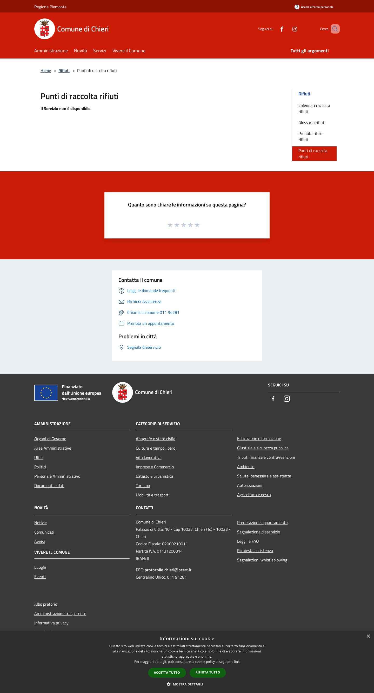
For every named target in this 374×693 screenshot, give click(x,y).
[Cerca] (333, 29)
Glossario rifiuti (311, 122)
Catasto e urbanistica (154, 476)
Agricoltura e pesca (254, 494)
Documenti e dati (49, 485)
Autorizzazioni (249, 485)
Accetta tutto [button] (167, 672)
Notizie (40, 523)
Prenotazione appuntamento (262, 522)
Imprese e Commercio (155, 467)
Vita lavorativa (149, 457)
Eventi (40, 576)
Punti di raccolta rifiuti (312, 153)
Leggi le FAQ (248, 541)
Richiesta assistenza (255, 550)
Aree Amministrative (52, 448)
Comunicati (44, 532)
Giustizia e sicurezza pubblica (263, 448)
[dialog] (187, 662)
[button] (187, 684)
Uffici (38, 457)
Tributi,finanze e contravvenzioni (266, 457)
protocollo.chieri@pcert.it (168, 570)
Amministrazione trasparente (60, 613)
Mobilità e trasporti (153, 495)
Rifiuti (64, 70)
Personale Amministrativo (57, 476)
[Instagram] (287, 28)
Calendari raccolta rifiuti (314, 108)
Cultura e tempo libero (155, 448)
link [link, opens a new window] (237, 661)
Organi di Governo (50, 439)
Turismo (143, 485)
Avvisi (39, 541)
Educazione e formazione (259, 438)
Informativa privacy (51, 623)
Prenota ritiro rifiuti (310, 136)
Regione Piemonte (50, 7)
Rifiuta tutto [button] (208, 672)
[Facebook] (274, 28)
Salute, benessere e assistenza (264, 476)
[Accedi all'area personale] (314, 6)
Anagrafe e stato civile (155, 439)
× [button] (368, 636)
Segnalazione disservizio (258, 532)
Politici (40, 467)
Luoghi (40, 567)
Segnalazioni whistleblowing (262, 560)
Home (46, 70)
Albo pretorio (45, 604)
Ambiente (245, 466)
